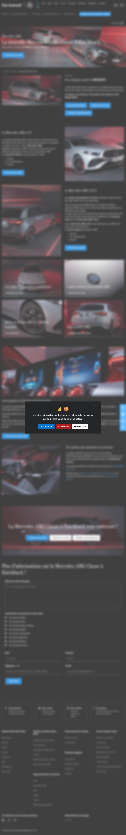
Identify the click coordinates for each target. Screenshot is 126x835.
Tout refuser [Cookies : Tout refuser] (63, 426)
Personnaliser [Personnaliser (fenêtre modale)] (80, 426)
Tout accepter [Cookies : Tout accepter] (46, 426)
